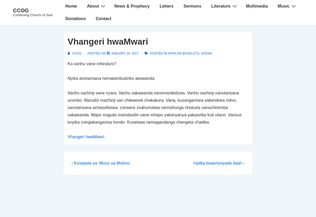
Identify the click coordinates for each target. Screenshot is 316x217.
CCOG (21, 10)
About (97, 6)
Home (71, 6)
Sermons (192, 6)
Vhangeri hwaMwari (86, 137)
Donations (75, 18)
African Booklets (183, 53)
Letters (166, 6)
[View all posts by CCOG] (75, 53)
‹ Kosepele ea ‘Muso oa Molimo (101, 163)
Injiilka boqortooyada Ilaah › (219, 163)
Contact (104, 18)
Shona (206, 53)
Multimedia (257, 6)
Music (287, 6)
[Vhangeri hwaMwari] (125, 53)
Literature (224, 6)
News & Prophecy (132, 6)
